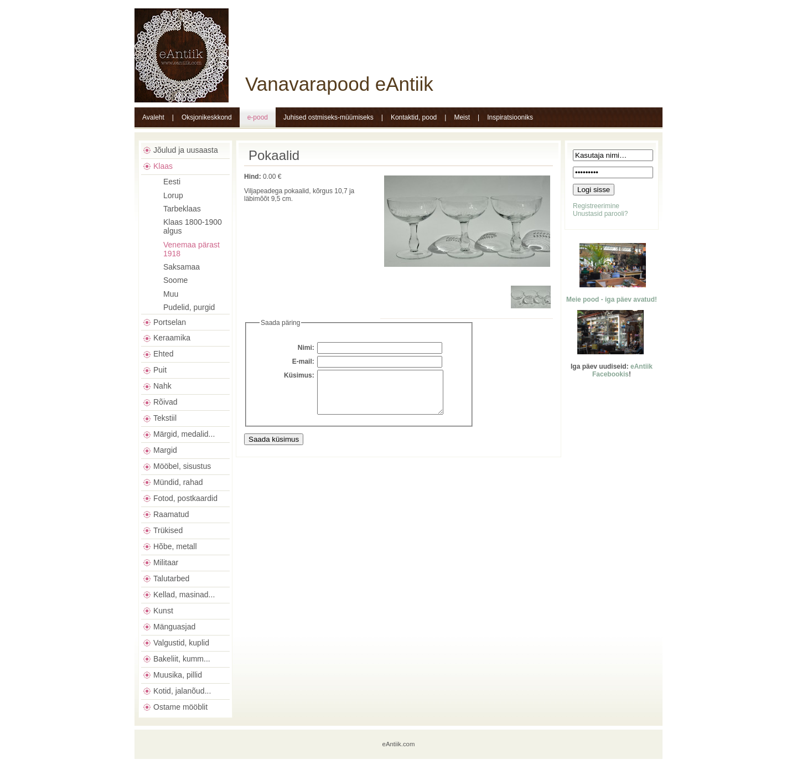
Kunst (163, 610)
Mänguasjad (174, 626)
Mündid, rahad (178, 482)
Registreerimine (596, 206)
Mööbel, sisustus (182, 466)
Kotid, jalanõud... (182, 690)
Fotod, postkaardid (185, 498)
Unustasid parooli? (600, 214)
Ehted (163, 353)
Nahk (162, 385)
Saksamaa (181, 266)
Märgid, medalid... (184, 434)
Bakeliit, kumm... (181, 658)
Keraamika (171, 337)
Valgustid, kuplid (181, 642)
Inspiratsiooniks (510, 117)
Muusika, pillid (177, 674)
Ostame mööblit (180, 706)
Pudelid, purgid (189, 307)
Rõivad (165, 401)
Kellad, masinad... (184, 594)
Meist (462, 117)
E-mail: (303, 361)
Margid (165, 450)
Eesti (171, 181)
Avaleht (153, 117)
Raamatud (171, 514)
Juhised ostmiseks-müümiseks (328, 117)
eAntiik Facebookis (622, 370)
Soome (175, 280)
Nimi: (306, 348)
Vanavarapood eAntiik (339, 84)
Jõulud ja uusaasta (185, 150)
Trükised (168, 530)
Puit (160, 369)
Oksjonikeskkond (207, 117)
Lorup (173, 195)
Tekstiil (165, 418)
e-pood (257, 117)
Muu (170, 294)
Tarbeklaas (182, 208)
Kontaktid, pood (414, 117)
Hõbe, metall (175, 546)
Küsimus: (299, 375)
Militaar (165, 562)
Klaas (163, 166)
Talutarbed (171, 578)
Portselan (169, 322)
